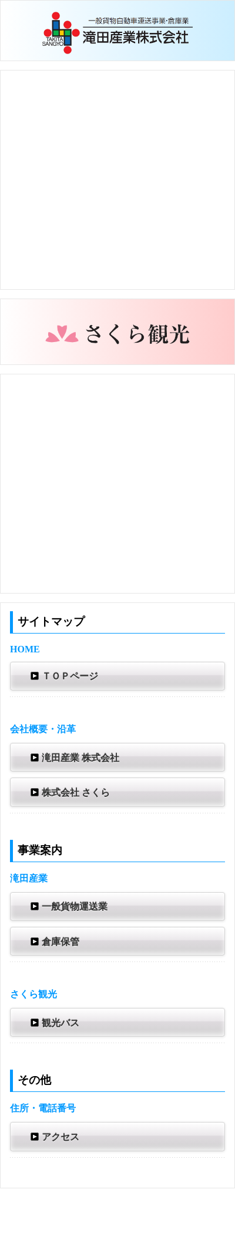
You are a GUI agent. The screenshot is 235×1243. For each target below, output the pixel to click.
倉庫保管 (53, 941)
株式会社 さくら (69, 792)
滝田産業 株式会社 (73, 758)
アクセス (53, 1137)
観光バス (53, 1023)
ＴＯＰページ (63, 676)
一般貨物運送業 (68, 906)
